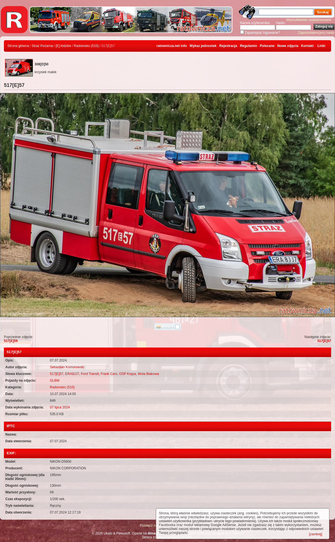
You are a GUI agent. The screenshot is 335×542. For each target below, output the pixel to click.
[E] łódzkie (63, 46)
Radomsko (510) (86, 46)
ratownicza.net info (172, 46)
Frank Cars (109, 374)
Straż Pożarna (42, 46)
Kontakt (307, 46)
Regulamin (248, 46)
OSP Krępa (127, 374)
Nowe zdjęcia (287, 46)
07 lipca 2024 (60, 407)
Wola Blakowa (148, 374)
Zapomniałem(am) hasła (316, 33)
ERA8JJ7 (72, 374)
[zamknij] (315, 534)
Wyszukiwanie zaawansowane (308, 20)
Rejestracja (228, 46)
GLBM (54, 380)
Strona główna (18, 46)
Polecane (267, 46)
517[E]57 (324, 341)
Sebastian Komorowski (67, 367)
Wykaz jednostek (203, 46)
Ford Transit (90, 374)
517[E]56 (11, 341)
